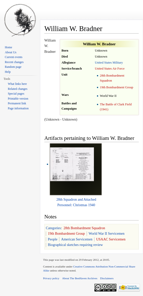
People (52, 239)
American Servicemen (76, 239)
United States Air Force (110, 68)
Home (8, 47)
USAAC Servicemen (110, 239)
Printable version (18, 98)
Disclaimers (106, 278)
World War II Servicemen (106, 233)
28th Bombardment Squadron (84, 228)
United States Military (109, 62)
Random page (13, 67)
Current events (13, 57)
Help (8, 72)
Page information (18, 108)
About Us (10, 52)
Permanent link (17, 103)
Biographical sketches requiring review (75, 245)
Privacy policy (51, 278)
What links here (17, 84)
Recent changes (14, 62)
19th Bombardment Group (116, 87)
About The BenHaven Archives (79, 278)
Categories (53, 228)
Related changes (17, 89)
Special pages (16, 93)
